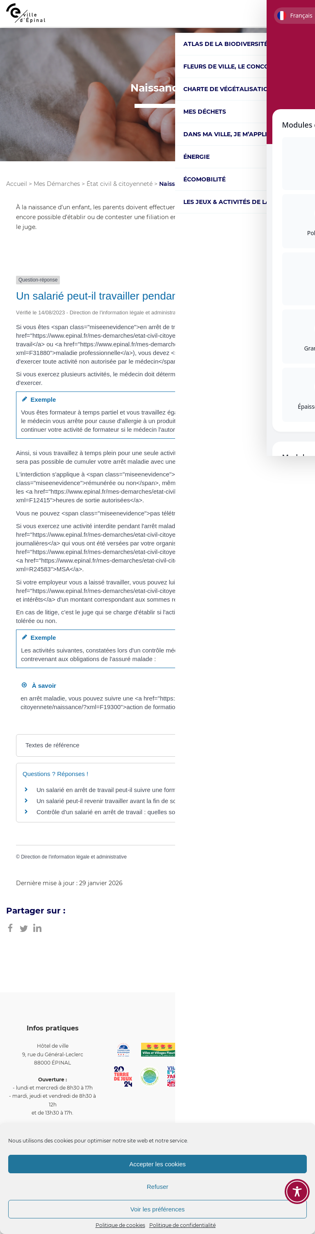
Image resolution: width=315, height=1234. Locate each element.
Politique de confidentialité (182, 1225)
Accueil (16, 184)
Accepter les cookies (157, 1164)
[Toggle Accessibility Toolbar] (297, 1191)
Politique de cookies (120, 1225)
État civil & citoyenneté (120, 184)
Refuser (158, 1186)
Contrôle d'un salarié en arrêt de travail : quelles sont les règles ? (125, 811)
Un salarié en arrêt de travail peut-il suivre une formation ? (116, 789)
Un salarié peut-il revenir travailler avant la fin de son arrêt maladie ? (130, 800)
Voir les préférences (157, 1209)
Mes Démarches (57, 184)
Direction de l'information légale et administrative (74, 857)
